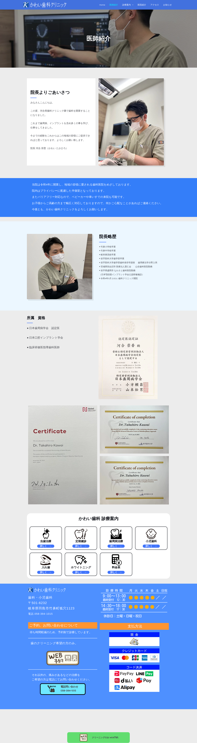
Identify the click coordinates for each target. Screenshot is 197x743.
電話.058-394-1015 (43, 614)
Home (102, 5)
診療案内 (126, 5)
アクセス (154, 5)
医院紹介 (142, 5)
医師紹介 (113, 5)
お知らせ (167, 5)
